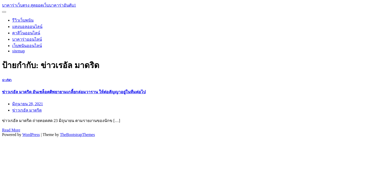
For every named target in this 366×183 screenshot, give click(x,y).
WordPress (31, 134)
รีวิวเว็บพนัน (23, 20)
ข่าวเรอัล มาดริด (27, 110)
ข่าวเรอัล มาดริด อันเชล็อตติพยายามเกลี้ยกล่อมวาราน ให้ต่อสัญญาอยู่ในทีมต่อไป (74, 92)
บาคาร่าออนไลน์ (27, 39)
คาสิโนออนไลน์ (26, 33)
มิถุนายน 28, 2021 (27, 104)
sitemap (18, 51)
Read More (11, 130)
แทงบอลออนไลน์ (27, 26)
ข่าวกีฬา (7, 80)
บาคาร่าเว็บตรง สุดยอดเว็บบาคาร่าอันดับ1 (39, 5)
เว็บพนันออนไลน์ (27, 45)
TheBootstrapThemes (77, 134)
